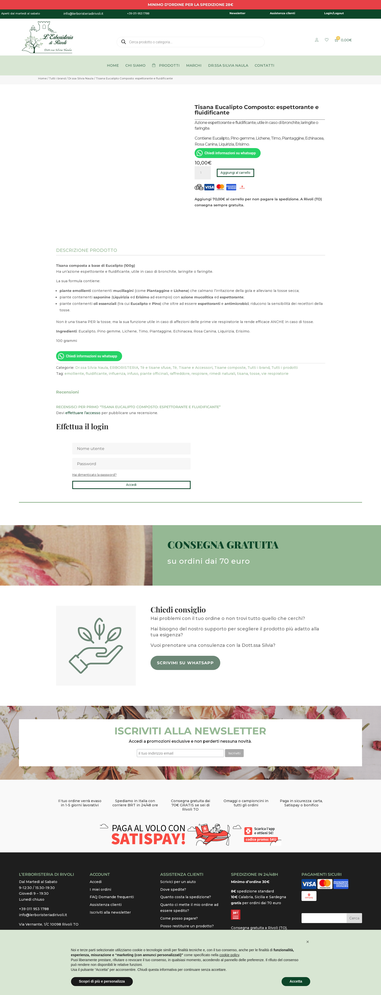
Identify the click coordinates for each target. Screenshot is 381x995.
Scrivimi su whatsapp (185, 663)
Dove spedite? (173, 889)
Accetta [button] (296, 981)
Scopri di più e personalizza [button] (102, 981)
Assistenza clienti (282, 13)
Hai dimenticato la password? (94, 475)
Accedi (131, 485)
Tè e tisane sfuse (155, 367)
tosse (255, 373)
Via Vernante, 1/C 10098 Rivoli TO (48, 924)
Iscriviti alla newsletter (110, 912)
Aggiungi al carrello (235, 172)
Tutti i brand (57, 78)
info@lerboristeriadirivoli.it (43, 915)
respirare (199, 373)
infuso (132, 373)
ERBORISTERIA (124, 367)
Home (42, 78)
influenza (117, 373)
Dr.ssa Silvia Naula (80, 78)
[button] (308, 942)
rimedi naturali (222, 373)
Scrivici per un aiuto (178, 882)
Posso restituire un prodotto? (187, 926)
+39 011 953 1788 (34, 909)
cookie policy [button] (229, 955)
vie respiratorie (275, 373)
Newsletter (237, 13)
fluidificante (96, 373)
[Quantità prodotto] (203, 172)
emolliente (74, 373)
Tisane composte (230, 367)
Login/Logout (334, 13)
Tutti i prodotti (284, 367)
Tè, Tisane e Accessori (192, 367)
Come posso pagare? (179, 918)
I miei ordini (100, 889)
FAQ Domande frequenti (112, 897)
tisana (242, 373)
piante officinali (154, 373)
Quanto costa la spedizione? (185, 897)
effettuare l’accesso (82, 413)
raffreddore (180, 373)
